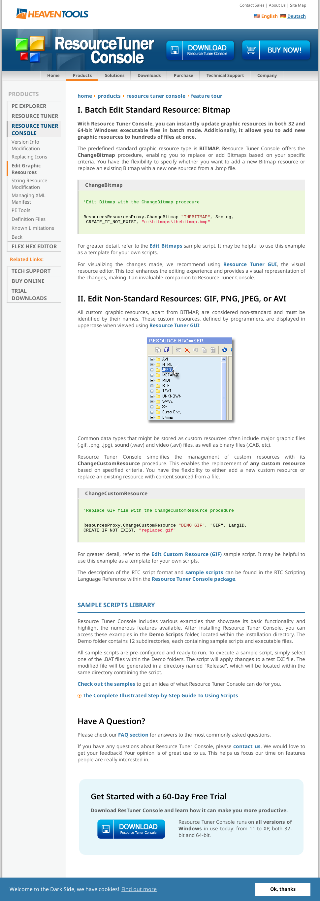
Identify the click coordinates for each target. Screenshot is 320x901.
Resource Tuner (35, 116)
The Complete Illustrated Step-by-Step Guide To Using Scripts (160, 695)
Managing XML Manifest (29, 198)
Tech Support (31, 271)
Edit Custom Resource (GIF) (186, 554)
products (109, 95)
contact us (246, 746)
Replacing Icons (29, 156)
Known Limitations (33, 228)
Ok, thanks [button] (283, 889)
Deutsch (296, 16)
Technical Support (225, 75)
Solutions (114, 75)
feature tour (206, 95)
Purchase (183, 75)
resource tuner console (155, 95)
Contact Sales (252, 5)
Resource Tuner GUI (249, 264)
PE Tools (21, 210)
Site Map (298, 5)
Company (267, 75)
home (85, 95)
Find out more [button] (139, 889)
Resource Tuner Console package (193, 578)
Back (17, 236)
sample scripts (204, 572)
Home (53, 75)
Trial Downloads (29, 294)
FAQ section (133, 734)
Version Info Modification (26, 145)
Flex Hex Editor (34, 246)
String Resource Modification (29, 183)
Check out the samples (106, 683)
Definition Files (29, 219)
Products (82, 75)
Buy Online (28, 281)
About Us (277, 5)
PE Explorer (29, 106)
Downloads (149, 75)
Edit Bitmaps (165, 245)
